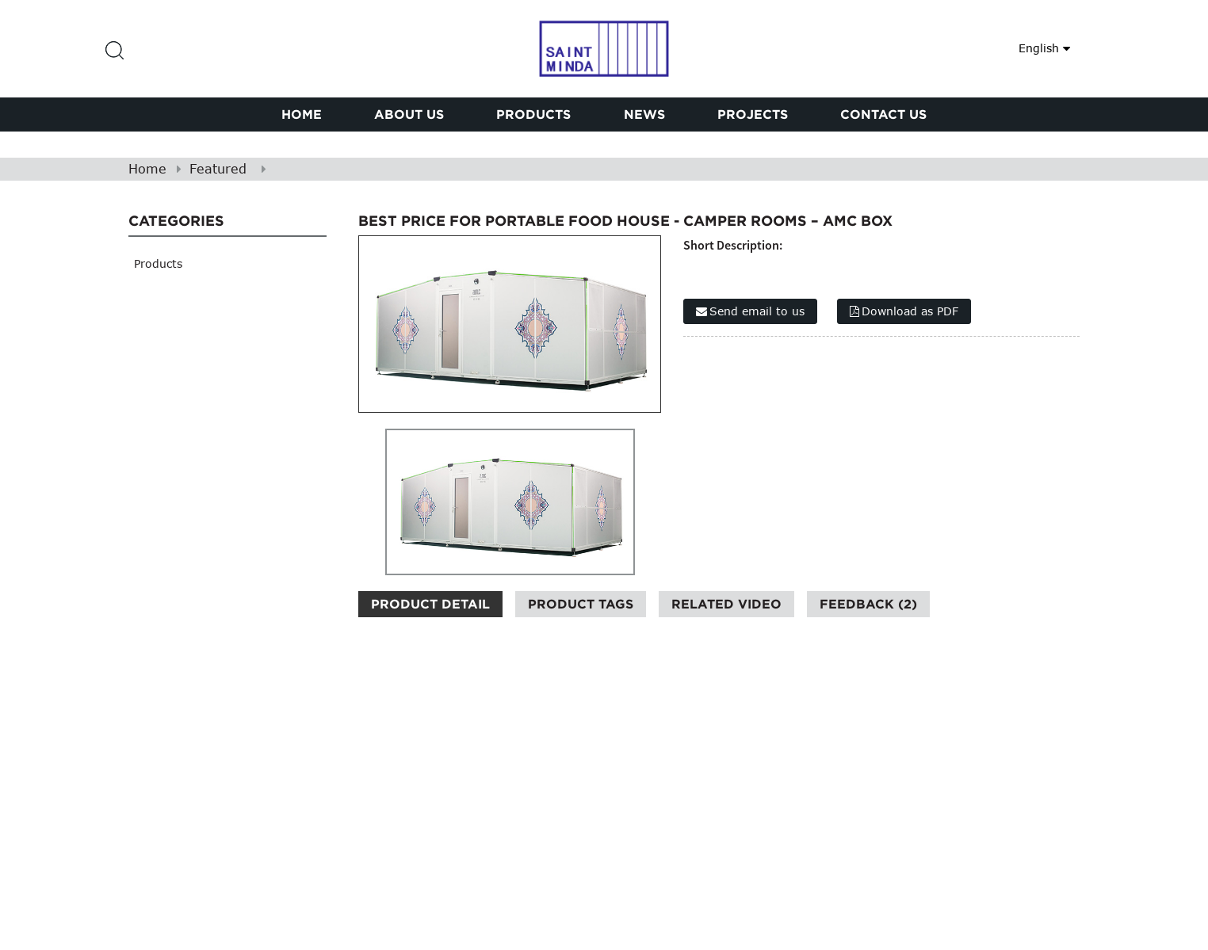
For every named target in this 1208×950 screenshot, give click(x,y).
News (644, 114)
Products (533, 114)
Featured (218, 169)
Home (301, 114)
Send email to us (757, 311)
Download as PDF (910, 311)
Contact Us (883, 114)
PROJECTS (752, 114)
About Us (409, 114)
